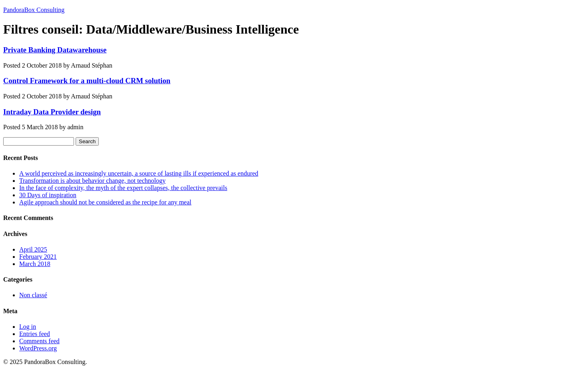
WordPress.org (38, 348)
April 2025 (33, 249)
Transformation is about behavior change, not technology (92, 180)
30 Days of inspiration (47, 195)
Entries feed (34, 333)
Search (87, 141)
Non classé (33, 295)
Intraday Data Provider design (52, 112)
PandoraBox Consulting (33, 9)
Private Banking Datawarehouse (54, 50)
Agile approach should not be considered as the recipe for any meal (105, 202)
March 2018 (34, 263)
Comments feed (39, 341)
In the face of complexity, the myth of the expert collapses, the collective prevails (123, 187)
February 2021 (38, 256)
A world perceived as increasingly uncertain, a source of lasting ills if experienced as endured (138, 173)
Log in (27, 326)
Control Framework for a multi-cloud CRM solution (86, 80)
